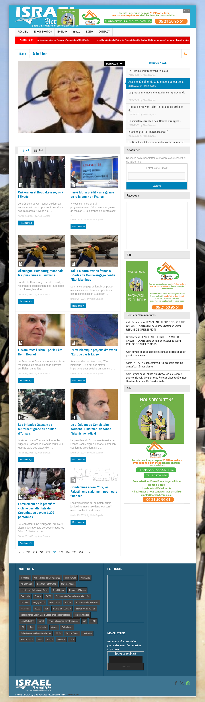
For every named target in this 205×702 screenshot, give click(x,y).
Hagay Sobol (38, 602)
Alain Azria (85, 577)
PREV (58, 633)
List (38, 150)
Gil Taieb (24, 602)
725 (74, 552)
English (62, 33)
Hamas (68, 602)
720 (41, 552)
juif (84, 621)
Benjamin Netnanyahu (46, 584)
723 (61, 552)
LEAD (93, 621)
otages (54, 627)
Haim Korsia (54, 602)
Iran (46, 608)
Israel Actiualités (82, 614)
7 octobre (25, 577)
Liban (31, 627)
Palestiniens (67, 627)
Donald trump (58, 590)
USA (72, 639)
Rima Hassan (27, 639)
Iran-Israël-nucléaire (62, 608)
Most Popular (114, 63)
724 (68, 552)
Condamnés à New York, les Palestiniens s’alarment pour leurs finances (94, 491)
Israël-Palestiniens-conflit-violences (63, 621)
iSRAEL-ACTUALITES (85, 608)
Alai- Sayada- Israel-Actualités (47, 577)
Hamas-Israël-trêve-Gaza (87, 602)
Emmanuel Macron (77, 590)
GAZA (48, 596)
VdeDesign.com (72, 694)
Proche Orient (72, 633)
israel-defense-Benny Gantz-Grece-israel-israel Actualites (45, 614)
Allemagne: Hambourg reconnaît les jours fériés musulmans (40, 273)
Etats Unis (25, 596)
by (141, 75)
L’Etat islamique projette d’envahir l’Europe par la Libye (94, 352)
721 (48, 552)
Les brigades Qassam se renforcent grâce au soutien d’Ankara (37, 429)
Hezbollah (25, 608)
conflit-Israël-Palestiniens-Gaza (34, 590)
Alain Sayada (149, 75)
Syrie (40, 639)
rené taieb (87, 633)
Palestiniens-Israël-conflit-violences (36, 633)
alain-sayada (70, 577)
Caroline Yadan (68, 584)
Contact (104, 33)
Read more (26, 223)
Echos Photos (42, 33)
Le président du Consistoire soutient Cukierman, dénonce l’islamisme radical (91, 429)
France (38, 596)
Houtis (37, 608)
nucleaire (42, 627)
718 (28, 552)
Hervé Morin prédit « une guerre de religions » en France (92, 194)
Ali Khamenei (26, 584)
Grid (24, 150)
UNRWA (61, 639)
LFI (22, 627)
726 (81, 552)
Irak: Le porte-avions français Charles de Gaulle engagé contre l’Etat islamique (93, 275)
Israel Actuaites (27, 621)
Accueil (23, 33)
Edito (89, 33)
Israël (41, 621)
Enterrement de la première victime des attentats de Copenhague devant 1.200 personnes (36, 510)
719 (35, 552)
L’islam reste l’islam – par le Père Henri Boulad (40, 352)
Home (22, 54)
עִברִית (76, 33)
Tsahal (49, 639)
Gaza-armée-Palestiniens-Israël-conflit (72, 596)
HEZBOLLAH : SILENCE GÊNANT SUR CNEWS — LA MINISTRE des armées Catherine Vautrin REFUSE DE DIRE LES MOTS (155, 326)
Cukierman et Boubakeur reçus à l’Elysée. (40, 194)
